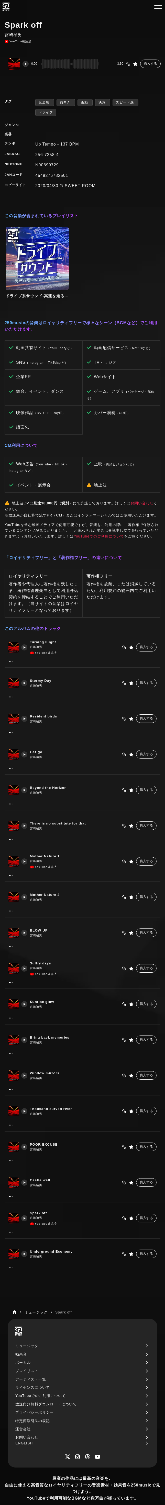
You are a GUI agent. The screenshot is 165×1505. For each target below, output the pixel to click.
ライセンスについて (32, 1371)
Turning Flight (45, 626)
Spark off (40, 1196)
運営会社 (23, 1413)
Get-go (37, 736)
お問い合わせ (141, 487)
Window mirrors (46, 1057)
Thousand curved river (53, 1092)
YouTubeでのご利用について (99, 519)
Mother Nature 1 (46, 840)
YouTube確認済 (18, 41)
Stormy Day (42, 664)
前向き (66, 102)
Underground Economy (53, 1235)
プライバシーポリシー (34, 1396)
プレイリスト (26, 1354)
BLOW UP (40, 914)
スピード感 (125, 102)
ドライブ (46, 112)
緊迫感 (45, 102)
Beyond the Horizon (50, 771)
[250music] (6, 7)
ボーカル (23, 1346)
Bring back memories (51, 1021)
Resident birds (45, 700)
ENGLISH (24, 1427)
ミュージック (26, 1329)
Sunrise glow (43, 985)
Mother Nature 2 (46, 878)
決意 (102, 102)
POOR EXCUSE (45, 1128)
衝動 (85, 102)
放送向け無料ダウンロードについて (46, 1388)
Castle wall (41, 1164)
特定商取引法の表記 (32, 1404)
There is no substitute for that (60, 807)
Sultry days (42, 947)
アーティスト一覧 (30, 1363)
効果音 (21, 1338)
